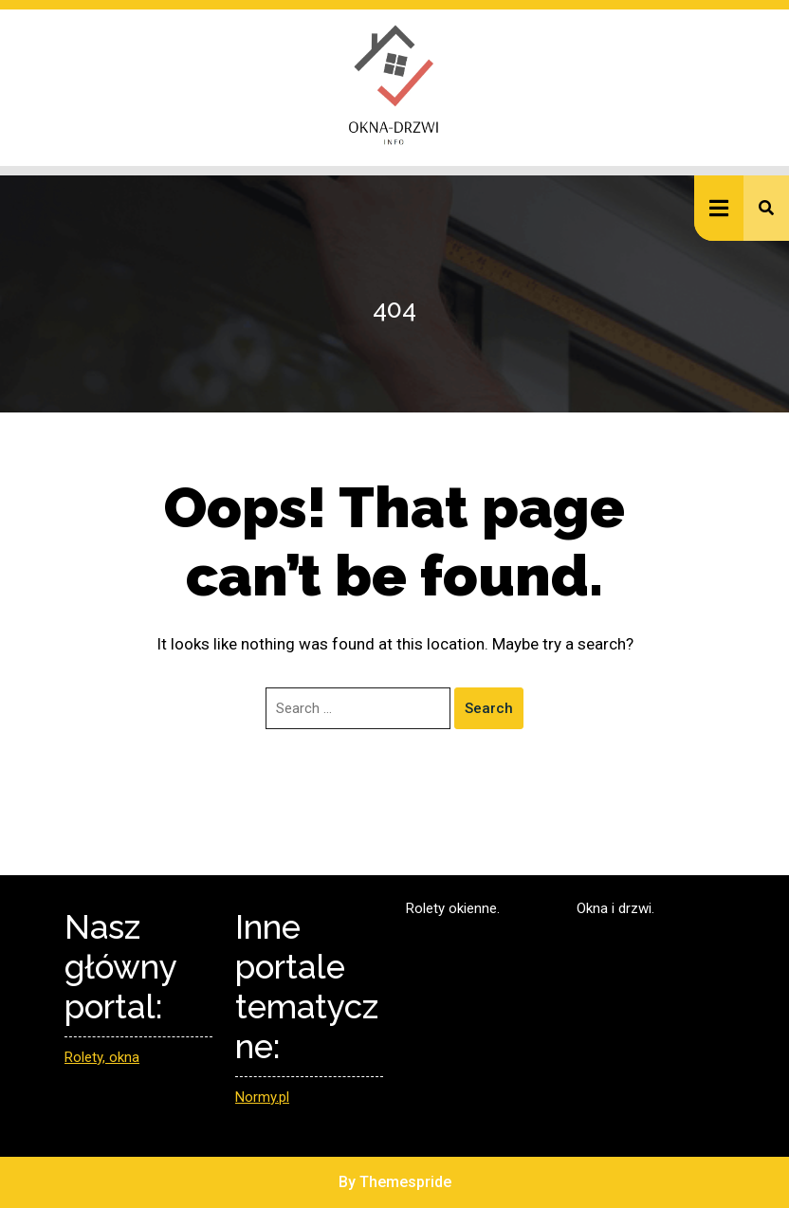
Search (489, 708)
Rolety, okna (101, 1057)
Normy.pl (262, 1097)
